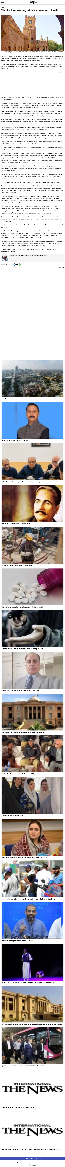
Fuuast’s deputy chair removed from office (15, 440)
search (63, 3)
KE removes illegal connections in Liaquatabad (17, 565)
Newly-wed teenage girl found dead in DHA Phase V (18, 1107)
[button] (15, 264)
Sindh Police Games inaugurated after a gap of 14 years (20, 774)
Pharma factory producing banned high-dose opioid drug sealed (22, 607)
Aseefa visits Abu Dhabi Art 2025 (12, 815)
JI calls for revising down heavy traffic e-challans (17, 941)
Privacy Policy (38, 1158)
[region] (32, 84)
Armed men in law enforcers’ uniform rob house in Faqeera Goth (22, 649)
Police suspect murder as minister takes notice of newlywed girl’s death (25, 857)
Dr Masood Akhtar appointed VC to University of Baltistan (20, 690)
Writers (31, 1158)
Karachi (3, 7)
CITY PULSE (5, 398)
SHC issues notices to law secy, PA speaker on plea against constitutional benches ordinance (32, 1024)
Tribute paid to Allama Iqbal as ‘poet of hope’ (16, 523)
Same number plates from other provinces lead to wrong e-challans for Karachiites (28, 899)
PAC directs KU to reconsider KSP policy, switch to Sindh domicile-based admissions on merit (32, 1149)
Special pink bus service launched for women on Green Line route (23, 1066)
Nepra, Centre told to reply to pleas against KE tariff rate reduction (23, 732)
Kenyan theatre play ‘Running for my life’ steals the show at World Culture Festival (28, 982)
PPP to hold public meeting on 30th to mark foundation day (21, 482)
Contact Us (26, 1158)
